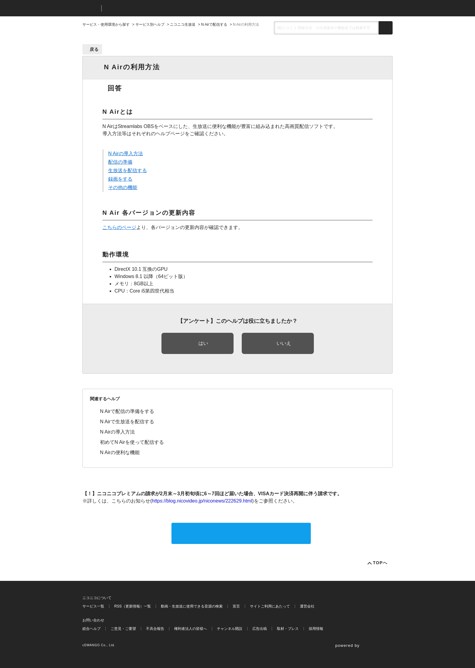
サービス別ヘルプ (149, 24)
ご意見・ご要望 (123, 629)
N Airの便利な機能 (120, 452)
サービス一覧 (93, 606)
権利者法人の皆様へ (190, 629)
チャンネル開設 (229, 629)
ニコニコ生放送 (182, 24)
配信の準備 (120, 162)
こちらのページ (119, 227)
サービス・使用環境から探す (106, 24)
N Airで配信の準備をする (127, 411)
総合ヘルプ (91, 629)
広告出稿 (259, 629)
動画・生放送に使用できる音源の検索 (192, 606)
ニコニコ (90, 8)
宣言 (236, 606)
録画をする (120, 179)
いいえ (284, 343)
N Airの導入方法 (125, 153)
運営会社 (307, 606)
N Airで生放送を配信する (127, 421)
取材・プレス (288, 629)
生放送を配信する (127, 170)
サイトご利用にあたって (270, 606)
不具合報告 (155, 629)
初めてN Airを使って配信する (132, 442)
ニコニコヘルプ (138, 8)
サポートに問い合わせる (241, 533)
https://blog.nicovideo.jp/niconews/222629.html (202, 500)
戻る (94, 49)
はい (203, 343)
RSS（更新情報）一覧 (132, 606)
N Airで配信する (214, 24)
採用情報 (316, 629)
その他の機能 (122, 187)
